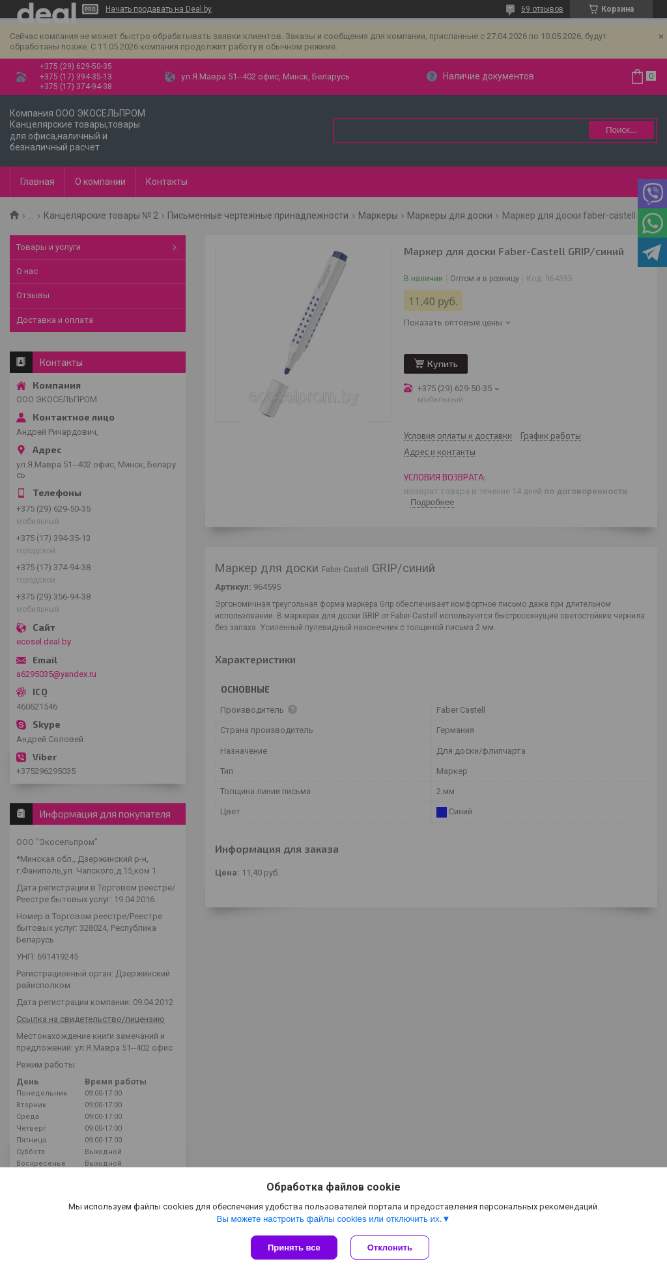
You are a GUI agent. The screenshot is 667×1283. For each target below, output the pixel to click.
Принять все (294, 1247)
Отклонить (389, 1247)
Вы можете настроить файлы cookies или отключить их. (329, 1219)
